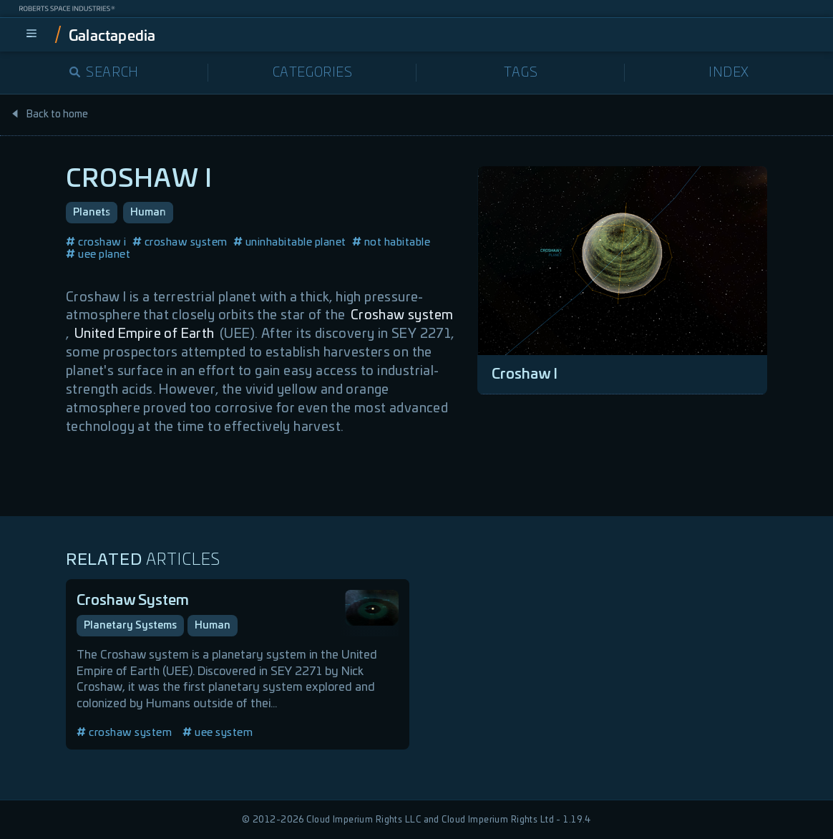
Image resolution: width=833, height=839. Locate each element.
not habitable (391, 242)
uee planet (98, 254)
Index (728, 73)
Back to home (49, 115)
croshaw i (96, 242)
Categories (313, 73)
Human (148, 213)
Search (104, 73)
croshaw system (180, 242)
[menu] (31, 34)
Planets (91, 213)
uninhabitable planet (289, 242)
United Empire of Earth (144, 334)
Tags (520, 73)
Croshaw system (402, 315)
